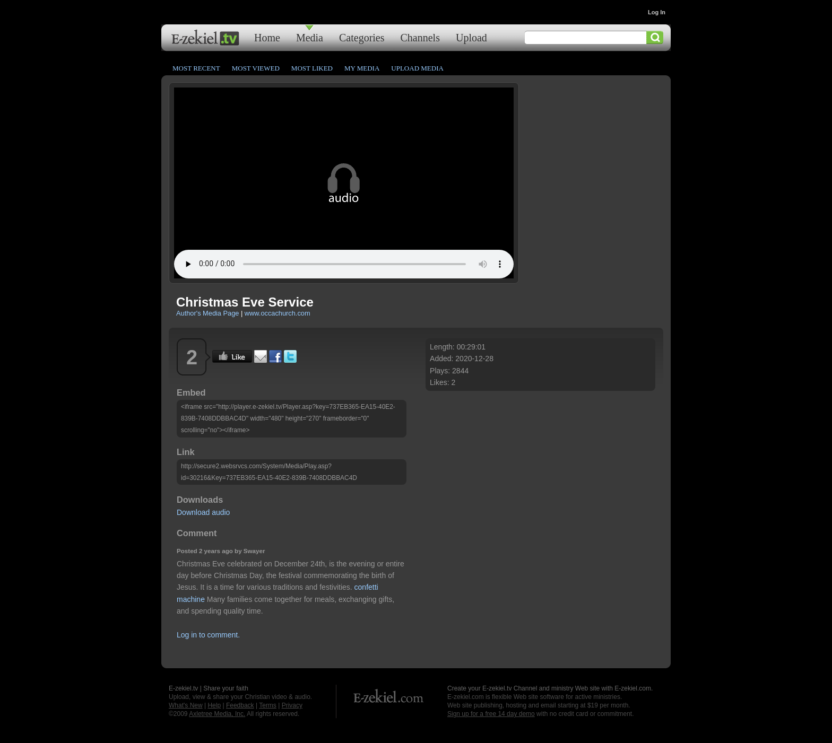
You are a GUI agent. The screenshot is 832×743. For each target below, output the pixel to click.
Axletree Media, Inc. (217, 714)
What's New (186, 705)
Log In (656, 12)
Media (309, 37)
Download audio (203, 512)
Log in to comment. (208, 635)
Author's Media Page (207, 313)
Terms (267, 705)
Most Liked (312, 68)
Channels (420, 37)
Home (267, 37)
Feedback (240, 705)
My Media (361, 68)
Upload (471, 37)
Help (214, 705)
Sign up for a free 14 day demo (491, 714)
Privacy (292, 705)
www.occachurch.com (277, 313)
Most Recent (196, 68)
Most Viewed (256, 68)
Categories (362, 37)
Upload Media (417, 68)
